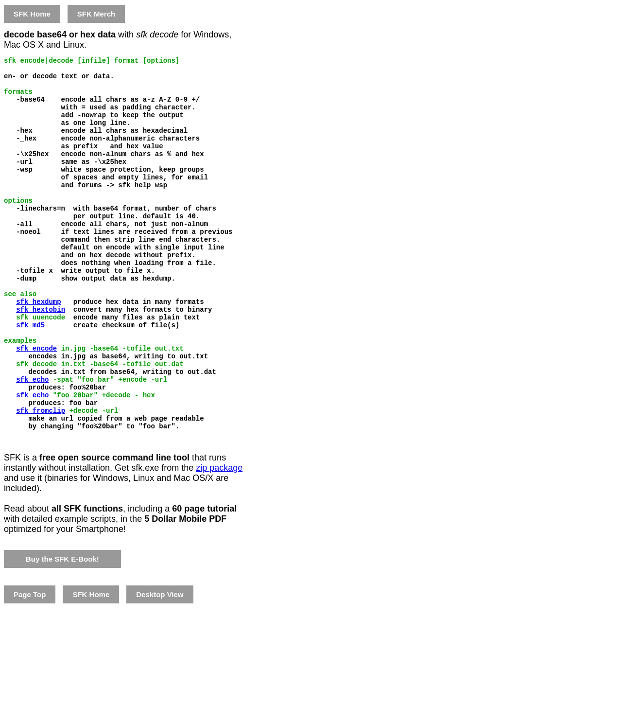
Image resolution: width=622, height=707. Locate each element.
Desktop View (159, 667)
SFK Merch (96, 14)
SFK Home (32, 14)
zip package (219, 541)
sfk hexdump (38, 348)
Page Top (30, 667)
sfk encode (36, 403)
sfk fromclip (40, 477)
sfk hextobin (40, 357)
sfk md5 (30, 375)
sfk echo (32, 440)
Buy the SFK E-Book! (62, 632)
